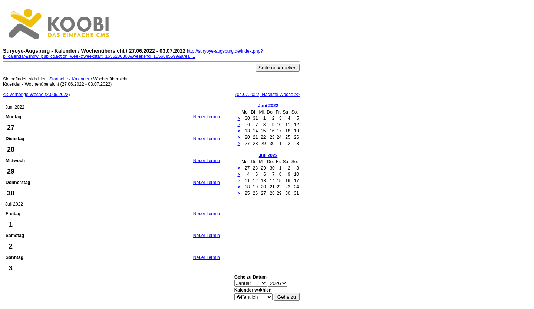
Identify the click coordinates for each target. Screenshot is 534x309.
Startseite (58, 79)
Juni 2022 (268, 105)
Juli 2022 (268, 155)
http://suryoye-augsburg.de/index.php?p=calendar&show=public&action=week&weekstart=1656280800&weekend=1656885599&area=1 (133, 54)
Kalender (80, 79)
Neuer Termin (206, 116)
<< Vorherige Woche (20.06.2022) (36, 94)
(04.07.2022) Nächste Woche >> (267, 94)
